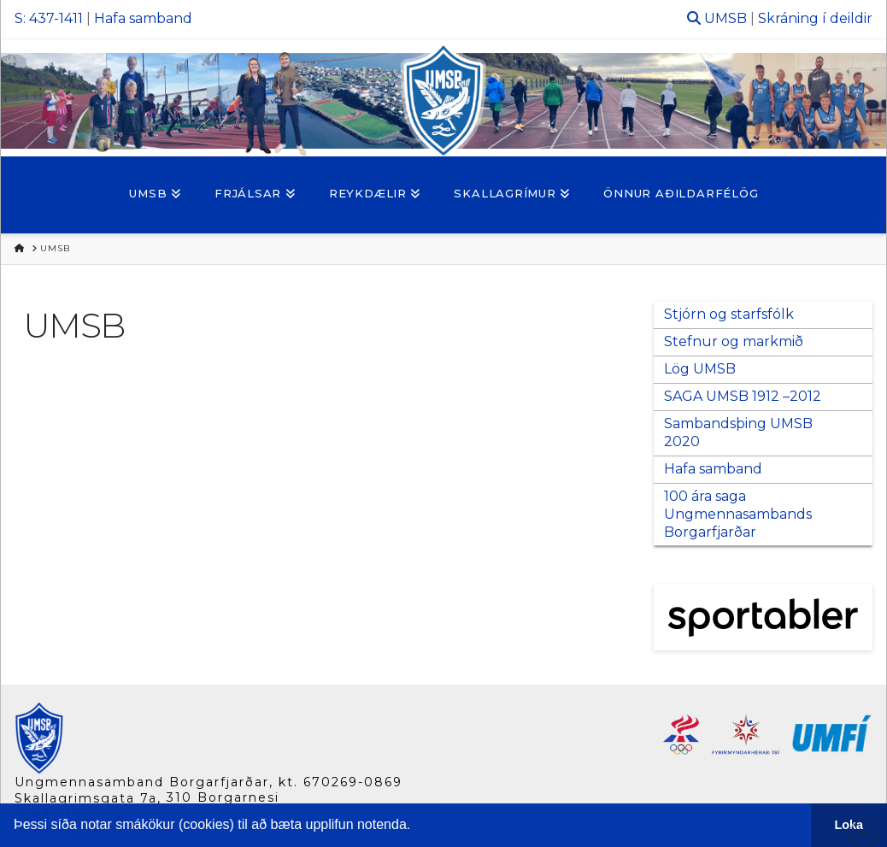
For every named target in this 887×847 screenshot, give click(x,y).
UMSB (725, 18)
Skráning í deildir (815, 18)
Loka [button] (849, 825)
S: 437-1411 (49, 18)
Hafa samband (143, 18)
